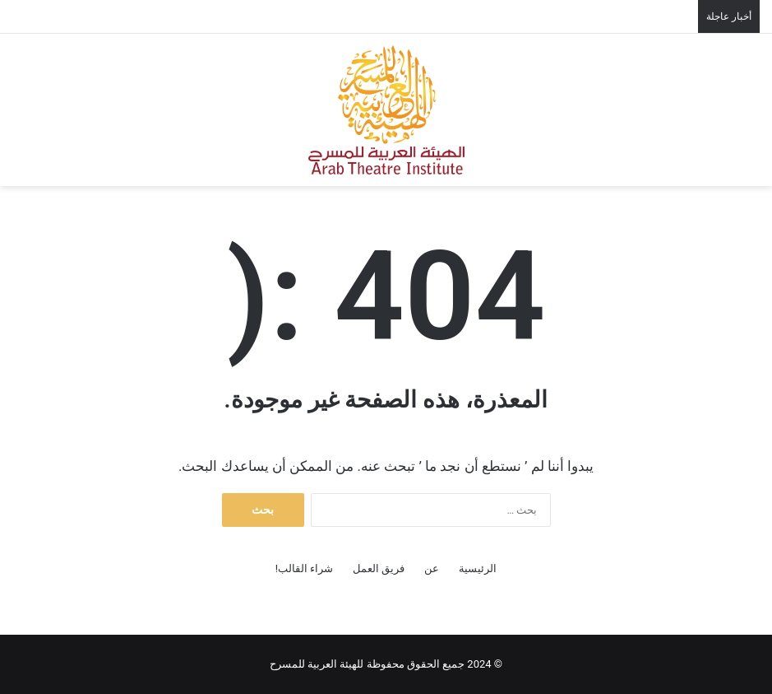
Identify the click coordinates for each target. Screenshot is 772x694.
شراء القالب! (304, 568)
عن (431, 568)
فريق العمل (378, 568)
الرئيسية (478, 568)
